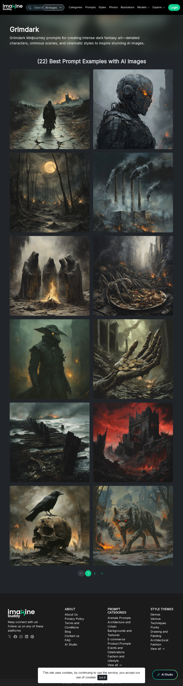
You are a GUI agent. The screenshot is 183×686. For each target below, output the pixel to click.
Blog (68, 631)
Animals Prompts (119, 618)
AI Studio (71, 644)
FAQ (67, 640)
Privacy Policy (74, 619)
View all (113, 665)
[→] (101, 573)
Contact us (72, 636)
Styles (102, 7)
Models (142, 7)
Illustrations (127, 7)
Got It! (102, 677)
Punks (154, 627)
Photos (113, 7)
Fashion (155, 644)
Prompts (90, 7)
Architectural (159, 640)
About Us (71, 614)
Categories (75, 7)
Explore (157, 7)
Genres (155, 614)
